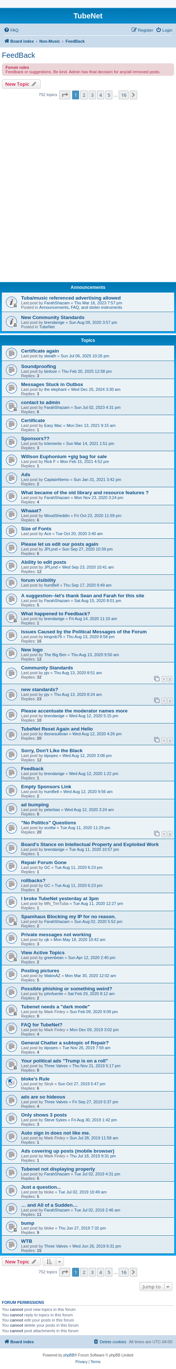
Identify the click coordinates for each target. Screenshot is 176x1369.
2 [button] (83, 95)
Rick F (49, 461)
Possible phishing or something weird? (66, 988)
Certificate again (40, 351)
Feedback (32, 768)
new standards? (39, 689)
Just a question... (41, 1187)
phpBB (68, 1355)
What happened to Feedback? (55, 613)
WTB (26, 1241)
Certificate (33, 420)
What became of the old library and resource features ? (85, 492)
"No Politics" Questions (48, 822)
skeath (50, 356)
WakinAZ (52, 975)
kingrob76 (53, 636)
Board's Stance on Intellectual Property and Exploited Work (90, 844)
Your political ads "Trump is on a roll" (64, 1061)
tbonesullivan (56, 734)
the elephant (55, 389)
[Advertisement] (88, 192)
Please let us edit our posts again (59, 544)
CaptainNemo (56, 479)
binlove (50, 371)
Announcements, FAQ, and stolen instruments (80, 307)
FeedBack (18, 55)
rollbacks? (33, 880)
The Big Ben (55, 654)
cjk (46, 939)
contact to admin (40, 402)
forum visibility (38, 580)
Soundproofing (38, 366)
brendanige (54, 322)
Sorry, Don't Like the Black (51, 750)
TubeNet (47, 327)
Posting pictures (40, 970)
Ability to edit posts (43, 562)
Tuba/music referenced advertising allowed (71, 298)
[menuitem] (11, 30)
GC (47, 867)
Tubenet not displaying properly (58, 1169)
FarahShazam (57, 303)
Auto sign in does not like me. (55, 1133)
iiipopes (51, 755)
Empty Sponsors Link (46, 786)
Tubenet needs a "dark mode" (55, 1006)
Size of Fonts (36, 528)
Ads (25, 474)
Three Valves (56, 1066)
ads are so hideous (43, 1097)
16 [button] (123, 95)
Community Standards (47, 668)
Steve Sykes (55, 1120)
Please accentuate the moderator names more (74, 711)
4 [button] (100, 95)
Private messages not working (56, 934)
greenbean (54, 957)
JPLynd (50, 549)
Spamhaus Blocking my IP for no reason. (68, 916)
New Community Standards (52, 317)
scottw (49, 827)
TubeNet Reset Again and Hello (57, 729)
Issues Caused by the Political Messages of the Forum (84, 631)
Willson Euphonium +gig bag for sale (64, 456)
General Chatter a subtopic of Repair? (65, 1043)
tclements (52, 443)
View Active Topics (43, 952)
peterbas (52, 809)
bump (27, 1223)
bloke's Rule (35, 1079)
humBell (51, 585)
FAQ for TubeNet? (41, 1024)
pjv (46, 673)
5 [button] (109, 95)
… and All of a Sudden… (49, 1205)
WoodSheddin (57, 515)
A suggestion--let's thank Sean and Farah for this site (82, 595)
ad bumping (35, 804)
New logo (32, 649)
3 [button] (92, 95)
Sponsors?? (35, 438)
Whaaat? (31, 510)
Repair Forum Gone (44, 862)
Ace (47, 533)
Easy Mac (53, 425)
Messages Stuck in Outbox (52, 384)
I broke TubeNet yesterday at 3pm (60, 898)
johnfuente (53, 993)
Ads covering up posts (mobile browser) (67, 1151)
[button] (64, 95)
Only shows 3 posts (44, 1115)
